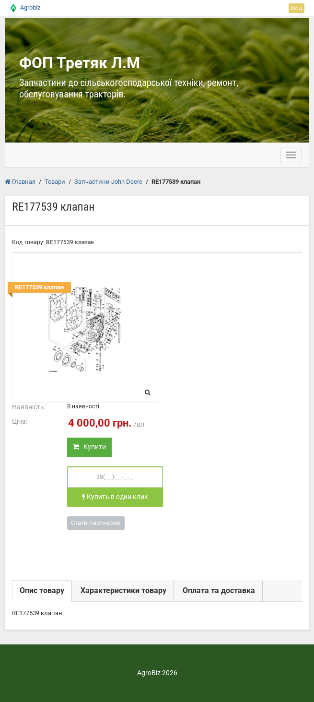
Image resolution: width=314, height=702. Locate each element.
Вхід (296, 8)
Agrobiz (30, 7)
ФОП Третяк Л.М (79, 63)
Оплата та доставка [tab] (219, 590)
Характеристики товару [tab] (123, 590)
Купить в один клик (115, 496)
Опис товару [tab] (42, 590)
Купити (89, 447)
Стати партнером (96, 522)
